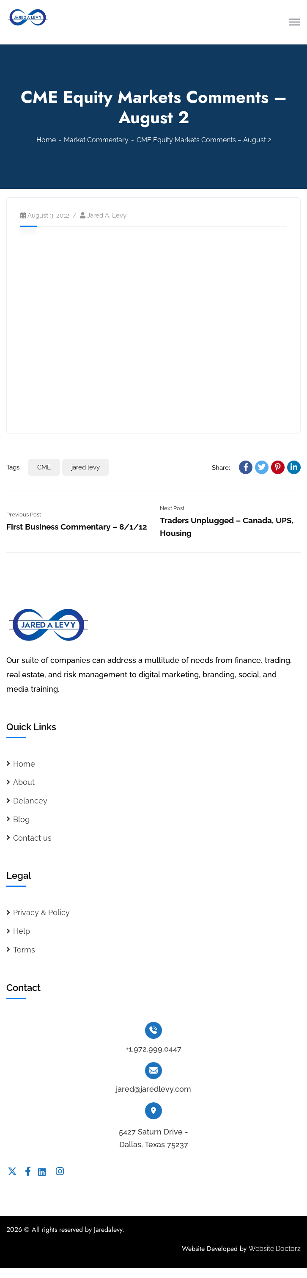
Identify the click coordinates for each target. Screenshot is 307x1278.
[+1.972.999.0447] (153, 1030)
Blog (21, 819)
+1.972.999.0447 (153, 1048)
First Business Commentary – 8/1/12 (76, 526)
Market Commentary (96, 140)
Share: (221, 468)
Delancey (30, 800)
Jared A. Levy (106, 215)
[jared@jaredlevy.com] (153, 1070)
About (24, 782)
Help (21, 931)
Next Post (172, 508)
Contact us (32, 838)
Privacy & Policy (41, 912)
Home (46, 140)
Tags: (13, 467)
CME (44, 467)
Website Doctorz (275, 1249)
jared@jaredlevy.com (153, 1089)
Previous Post (23, 514)
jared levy (85, 467)
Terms (24, 949)
